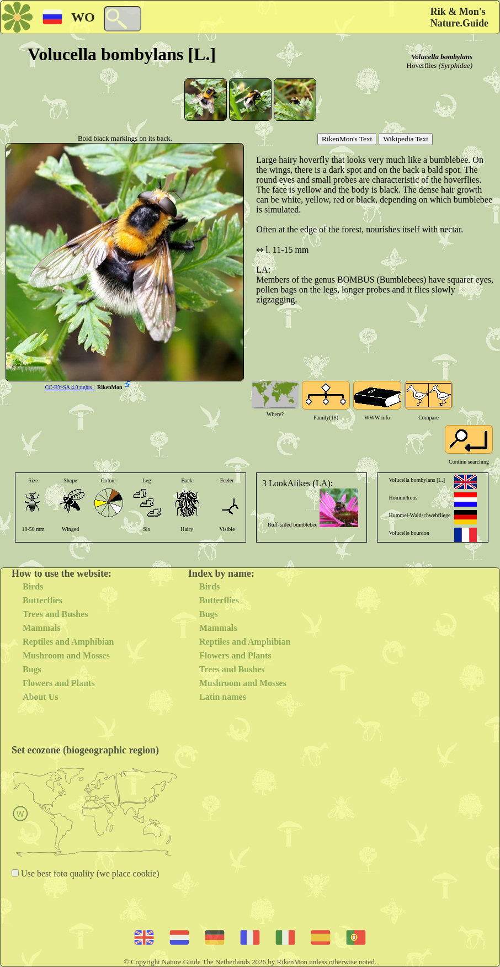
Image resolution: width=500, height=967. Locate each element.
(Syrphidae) (455, 65)
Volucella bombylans (441, 56)
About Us (40, 697)
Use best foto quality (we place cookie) (89, 873)
